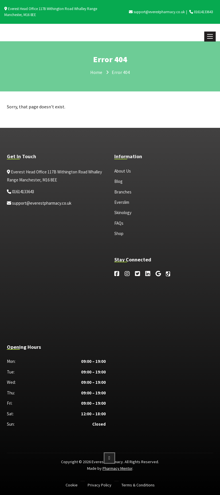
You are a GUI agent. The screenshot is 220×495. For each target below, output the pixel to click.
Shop (118, 233)
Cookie (72, 485)
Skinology (122, 212)
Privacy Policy (99, 485)
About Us (122, 171)
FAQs (118, 223)
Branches (122, 192)
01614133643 (201, 11)
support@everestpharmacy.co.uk (157, 11)
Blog (118, 181)
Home (96, 72)
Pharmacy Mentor (117, 468)
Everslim (121, 202)
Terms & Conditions (138, 485)
